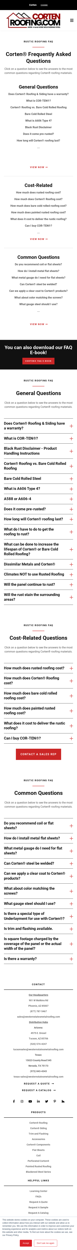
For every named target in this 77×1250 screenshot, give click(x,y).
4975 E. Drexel (38, 1033)
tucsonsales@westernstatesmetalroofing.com (38, 1049)
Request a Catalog (37, 1090)
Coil (38, 1155)
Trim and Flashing (38, 1133)
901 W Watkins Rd (38, 1000)
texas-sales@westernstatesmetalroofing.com (38, 1076)
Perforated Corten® (38, 1161)
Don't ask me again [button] (45, 1243)
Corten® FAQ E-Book (38, 361)
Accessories (38, 1139)
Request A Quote (38, 1202)
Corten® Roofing (38, 1122)
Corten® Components (38, 1144)
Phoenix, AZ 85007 (38, 1005)
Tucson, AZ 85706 (38, 1038)
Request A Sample (38, 1207)
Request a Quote (37, 1083)
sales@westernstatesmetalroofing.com (38, 1016)
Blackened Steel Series (38, 1171)
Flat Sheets (38, 1150)
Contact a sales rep (38, 754)
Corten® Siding (38, 1128)
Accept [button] (26, 1243)
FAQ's (38, 1196)
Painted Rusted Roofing (38, 1166)
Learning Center (38, 1191)
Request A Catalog (38, 1213)
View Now (37, 167)
